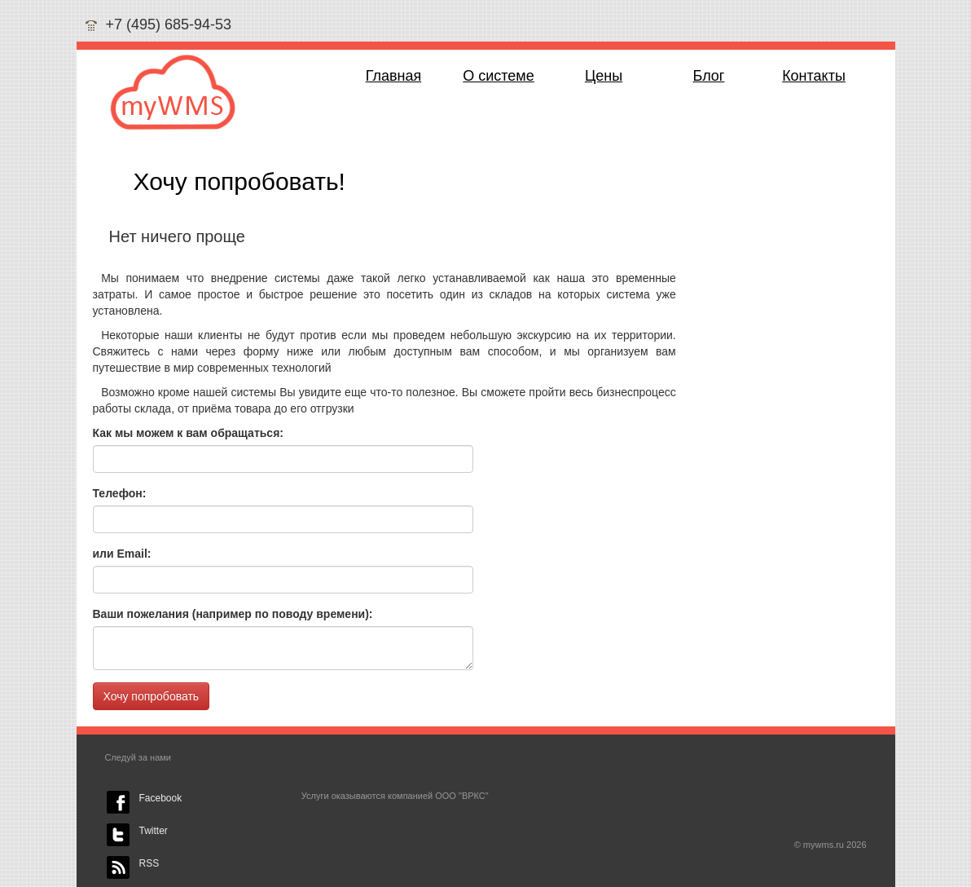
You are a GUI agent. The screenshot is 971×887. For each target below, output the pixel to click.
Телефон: (120, 493)
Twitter (153, 830)
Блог (709, 76)
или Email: (122, 553)
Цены (603, 76)
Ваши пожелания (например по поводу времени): (233, 613)
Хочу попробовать (151, 696)
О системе (498, 76)
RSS (149, 863)
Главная (394, 76)
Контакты (814, 76)
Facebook (160, 798)
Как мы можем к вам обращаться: (188, 432)
